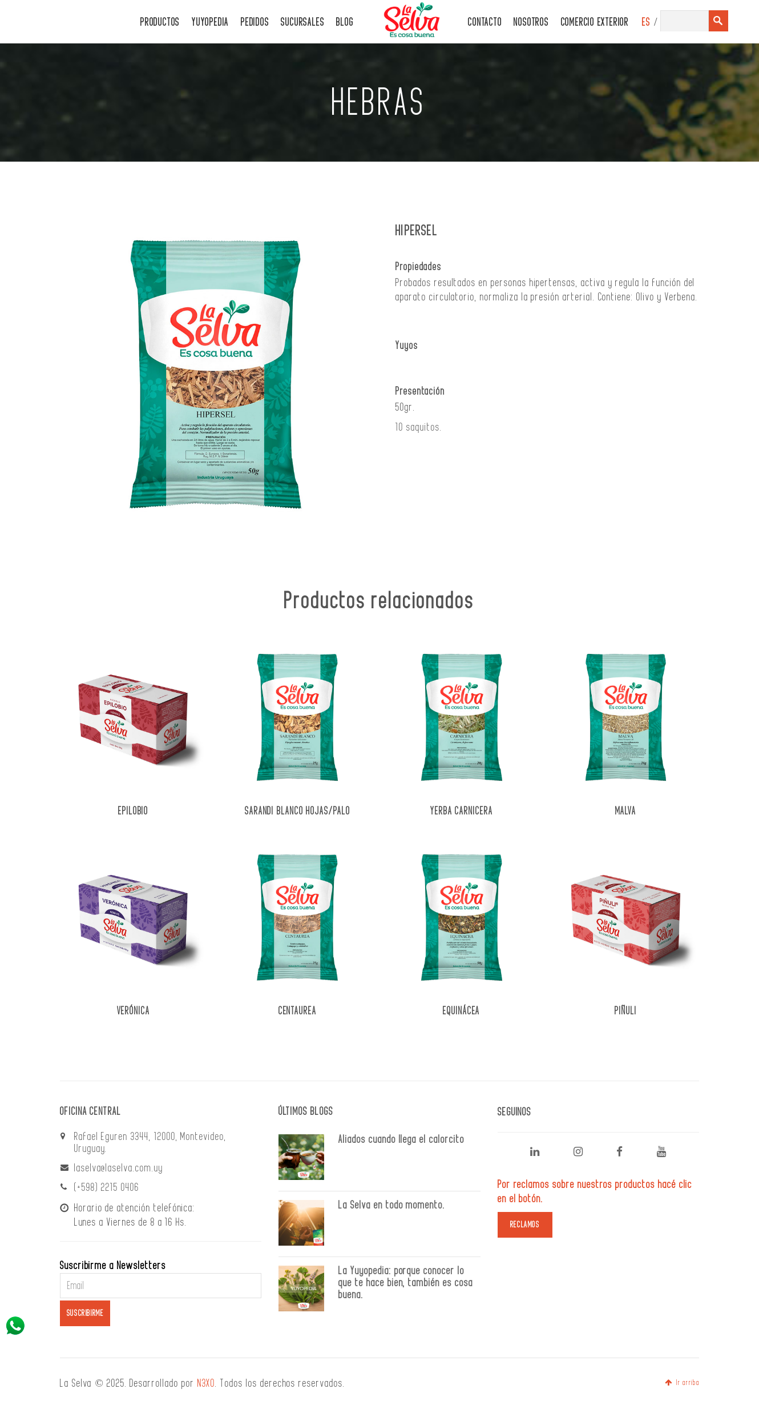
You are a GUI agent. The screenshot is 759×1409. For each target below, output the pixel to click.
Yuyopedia (210, 22)
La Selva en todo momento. (391, 1205)
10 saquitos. (418, 427)
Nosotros (531, 22)
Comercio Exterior (595, 22)
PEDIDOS (255, 22)
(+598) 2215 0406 (106, 1187)
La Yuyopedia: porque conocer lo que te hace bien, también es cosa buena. (405, 1282)
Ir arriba (682, 1383)
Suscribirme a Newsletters (113, 1265)
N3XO (206, 1383)
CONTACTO (485, 22)
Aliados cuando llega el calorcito (401, 1139)
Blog (344, 22)
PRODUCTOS (160, 22)
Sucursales (302, 22)
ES (646, 22)
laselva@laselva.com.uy (118, 1168)
